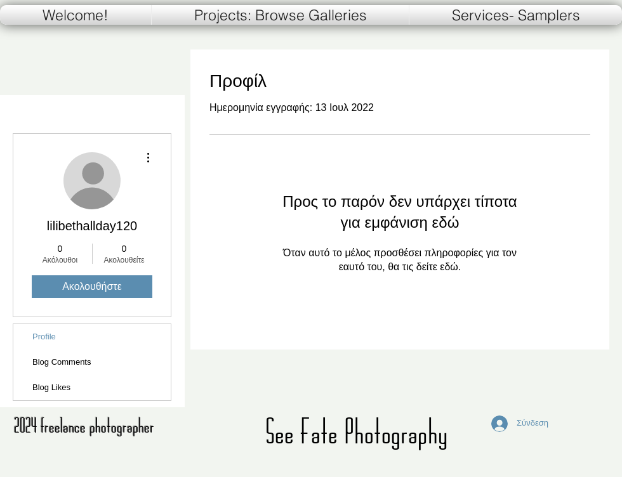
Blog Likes (51, 387)
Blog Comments (61, 362)
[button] (516, 15)
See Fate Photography (356, 431)
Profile (44, 336)
